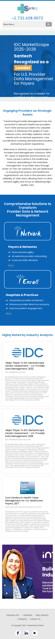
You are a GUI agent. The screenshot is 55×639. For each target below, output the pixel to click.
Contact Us (35, 619)
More (11, 265)
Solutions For (12, 615)
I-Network (27, 615)
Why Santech (42, 615)
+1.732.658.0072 (27, 18)
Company (22, 619)
